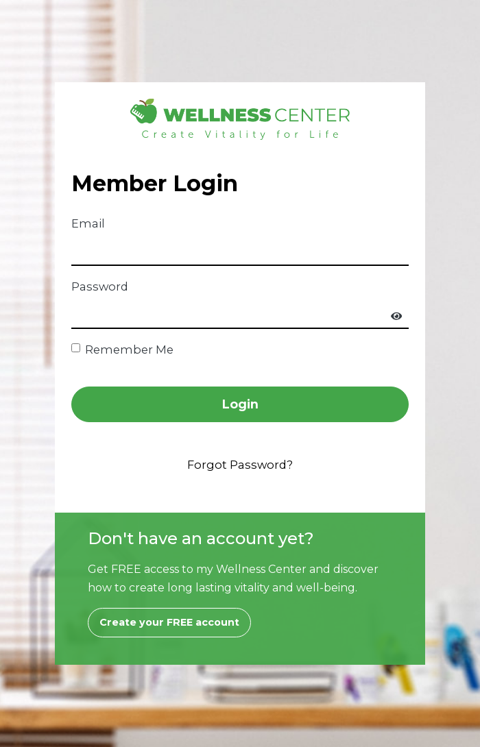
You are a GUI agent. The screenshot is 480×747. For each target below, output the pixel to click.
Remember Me (129, 349)
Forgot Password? (240, 465)
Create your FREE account (169, 622)
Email (88, 223)
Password (99, 286)
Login (240, 404)
